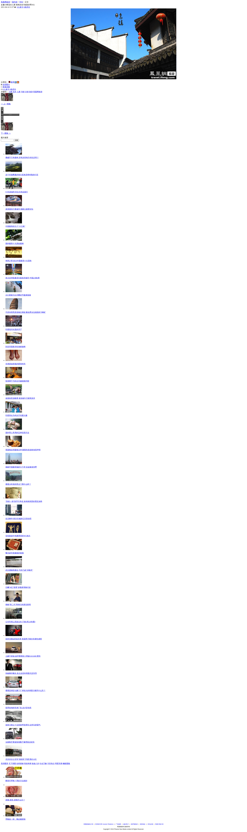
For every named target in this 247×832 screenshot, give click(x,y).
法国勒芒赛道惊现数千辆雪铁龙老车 (20, 742)
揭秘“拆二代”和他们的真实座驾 (18, 605)
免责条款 (142, 824)
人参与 (20, 7)
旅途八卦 (35, 763)
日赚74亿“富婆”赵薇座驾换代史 (18, 587)
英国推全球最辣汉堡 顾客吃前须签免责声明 (22, 450)
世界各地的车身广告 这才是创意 (18, 708)
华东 (21, 2)
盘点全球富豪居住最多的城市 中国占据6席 (22, 278)
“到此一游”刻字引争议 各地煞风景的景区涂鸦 (23, 501)
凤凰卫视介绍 (159, 824)
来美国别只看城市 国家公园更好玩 (19, 209)
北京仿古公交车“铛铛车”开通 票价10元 (21, 759)
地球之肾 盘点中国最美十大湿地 (18, 261)
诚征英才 (126, 824)
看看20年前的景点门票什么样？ (18, 484)
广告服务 (118, 824)
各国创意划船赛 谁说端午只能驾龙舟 (20, 398)
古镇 (27, 92)
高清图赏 (4, 763)
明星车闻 (58, 763)
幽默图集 (66, 763)
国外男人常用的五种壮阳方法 (17, 433)
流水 (14, 92)
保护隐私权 (134, 824)
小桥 (10, 92)
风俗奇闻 (27, 763)
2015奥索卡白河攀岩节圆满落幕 (18, 295)
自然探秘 (20, 763)
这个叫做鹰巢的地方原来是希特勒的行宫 (21, 175)
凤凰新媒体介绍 (88, 824)
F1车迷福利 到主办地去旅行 (16, 192)
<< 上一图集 (6, 104)
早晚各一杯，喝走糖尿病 (15, 819)
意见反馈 (150, 824)
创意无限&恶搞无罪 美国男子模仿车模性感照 (23, 639)
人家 (18, 92)
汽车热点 (51, 763)
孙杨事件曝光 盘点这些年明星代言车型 (21, 673)
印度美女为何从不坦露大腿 (16, 415)
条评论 (27, 7)
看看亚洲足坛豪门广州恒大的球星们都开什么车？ (25, 690)
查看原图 (6, 87)
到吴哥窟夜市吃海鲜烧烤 (15, 347)
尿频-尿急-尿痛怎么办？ (15, 800)
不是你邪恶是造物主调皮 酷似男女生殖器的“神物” (25, 312)
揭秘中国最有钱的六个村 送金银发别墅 (21, 467)
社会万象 (43, 763)
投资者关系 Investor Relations (104, 824)
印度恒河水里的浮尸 (13, 329)
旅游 (31, 92)
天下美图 (12, 763)
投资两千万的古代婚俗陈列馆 (17, 381)
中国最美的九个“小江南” (15, 226)
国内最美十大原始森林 (14, 243)
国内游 (14, 2)
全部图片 (6, 85)
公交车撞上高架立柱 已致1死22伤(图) (20, 622)
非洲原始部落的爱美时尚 (15, 364)
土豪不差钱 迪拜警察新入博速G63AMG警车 (23, 656)
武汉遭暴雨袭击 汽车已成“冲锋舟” (19, 570)
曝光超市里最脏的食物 (14, 553)
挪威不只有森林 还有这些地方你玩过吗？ (22, 157)
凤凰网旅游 (5, 2)
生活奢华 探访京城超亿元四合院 (18, 519)
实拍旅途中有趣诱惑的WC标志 (17, 536)
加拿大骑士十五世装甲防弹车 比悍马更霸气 (22, 725)
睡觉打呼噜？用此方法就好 (16, 781)
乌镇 (23, 92)
